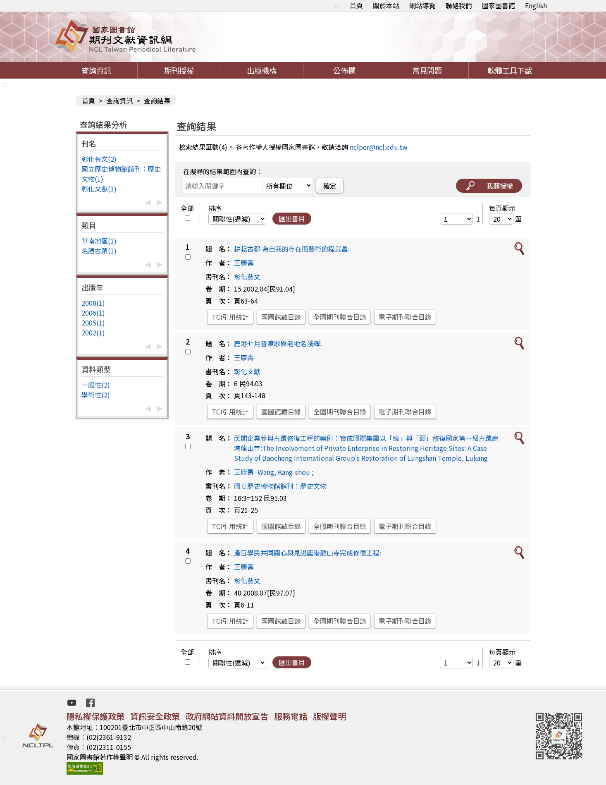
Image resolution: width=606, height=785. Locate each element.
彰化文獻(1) (99, 189)
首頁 (356, 5)
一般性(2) (95, 385)
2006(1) (93, 313)
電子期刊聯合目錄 (405, 317)
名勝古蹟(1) (99, 251)
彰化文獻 (247, 371)
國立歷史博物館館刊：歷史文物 (280, 486)
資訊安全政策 (155, 716)
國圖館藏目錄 (281, 317)
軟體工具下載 (509, 70)
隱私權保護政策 (95, 716)
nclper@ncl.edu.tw (379, 147)
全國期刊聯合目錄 (339, 317)
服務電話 (290, 716)
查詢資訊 (96, 70)
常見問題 (427, 70)
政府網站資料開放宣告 (227, 716)
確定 (329, 186)
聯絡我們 (459, 5)
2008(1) (93, 303)
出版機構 (262, 70)
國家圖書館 (498, 5)
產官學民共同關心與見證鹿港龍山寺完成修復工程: (307, 553)
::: (337, 5)
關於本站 (386, 5)
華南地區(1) (99, 241)
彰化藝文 (247, 277)
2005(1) (93, 323)
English (536, 5)
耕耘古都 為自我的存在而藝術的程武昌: (292, 249)
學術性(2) (95, 395)
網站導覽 (422, 5)
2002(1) (93, 332)
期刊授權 (179, 70)
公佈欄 (344, 70)
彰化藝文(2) (99, 159)
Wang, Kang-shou (284, 472)
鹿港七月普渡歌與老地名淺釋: (278, 343)
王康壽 (244, 263)
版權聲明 (329, 716)
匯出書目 (292, 218)
